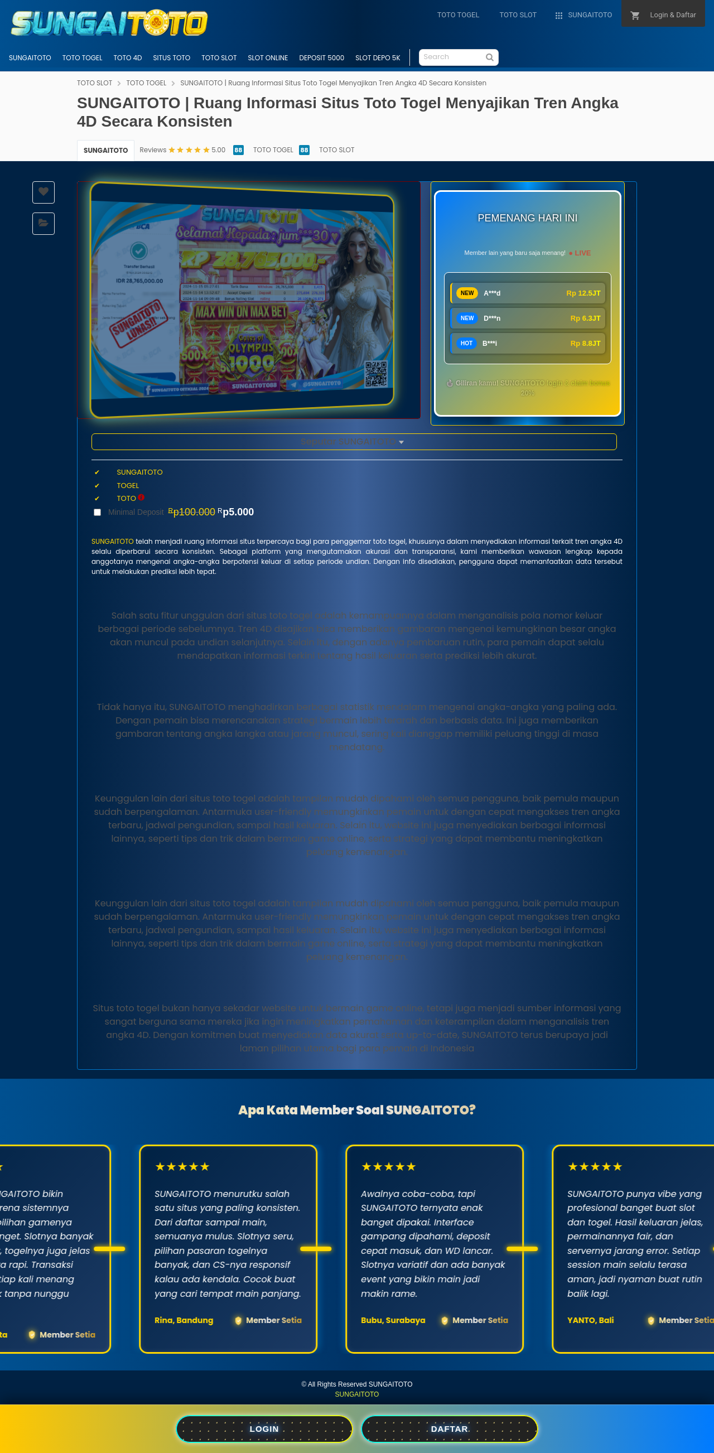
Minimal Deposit (181, 512)
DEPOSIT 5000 (321, 57)
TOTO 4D (127, 57)
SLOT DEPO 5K (377, 57)
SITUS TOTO (172, 57)
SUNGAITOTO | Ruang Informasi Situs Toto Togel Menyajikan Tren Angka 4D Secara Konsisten (333, 83)
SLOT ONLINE (268, 57)
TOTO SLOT (219, 57)
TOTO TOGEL (82, 57)
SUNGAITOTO (30, 57)
